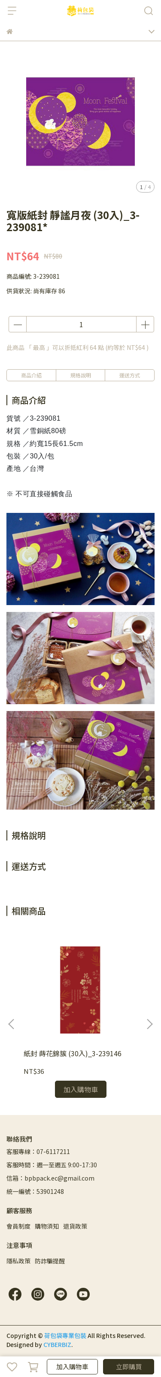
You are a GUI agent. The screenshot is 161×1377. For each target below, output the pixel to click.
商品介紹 (31, 375)
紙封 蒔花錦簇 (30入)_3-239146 (73, 1053)
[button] (149, 1024)
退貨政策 (75, 1226)
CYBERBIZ (57, 1344)
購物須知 (47, 1226)
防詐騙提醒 (50, 1260)
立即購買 (129, 1366)
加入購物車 (72, 1366)
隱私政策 (18, 1260)
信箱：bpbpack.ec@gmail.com (50, 1178)
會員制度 (18, 1226)
